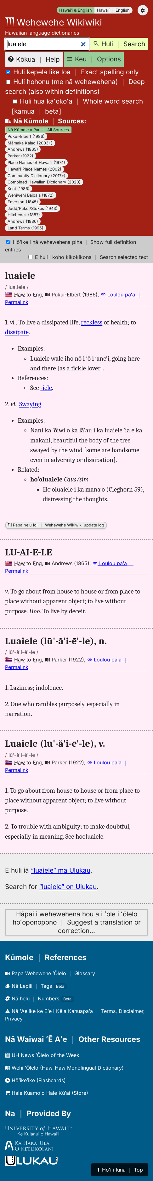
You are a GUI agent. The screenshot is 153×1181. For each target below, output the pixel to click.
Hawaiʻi (103, 10)
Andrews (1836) (23, 221)
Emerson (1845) (23, 202)
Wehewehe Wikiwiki (53, 22)
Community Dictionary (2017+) (36, 175)
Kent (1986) (18, 188)
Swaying (30, 404)
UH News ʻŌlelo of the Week (42, 1055)
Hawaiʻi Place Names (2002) (34, 169)
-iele (46, 387)
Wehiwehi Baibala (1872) (31, 195)
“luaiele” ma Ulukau (60, 870)
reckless (91, 322)
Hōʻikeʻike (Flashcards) (35, 1080)
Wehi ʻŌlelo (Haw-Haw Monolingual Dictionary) (64, 1068)
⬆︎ (119, 1170)
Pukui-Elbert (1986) (26, 136)
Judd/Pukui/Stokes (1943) (33, 208)
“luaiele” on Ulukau (68, 887)
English (123, 10)
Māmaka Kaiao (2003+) (30, 143)
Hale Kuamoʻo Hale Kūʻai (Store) (46, 1093)
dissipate (17, 332)
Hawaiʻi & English (75, 10)
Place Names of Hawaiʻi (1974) (36, 162)
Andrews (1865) (23, 149)
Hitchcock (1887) (24, 214)
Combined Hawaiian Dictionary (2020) (44, 182)
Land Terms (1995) (25, 228)
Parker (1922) (20, 156)
